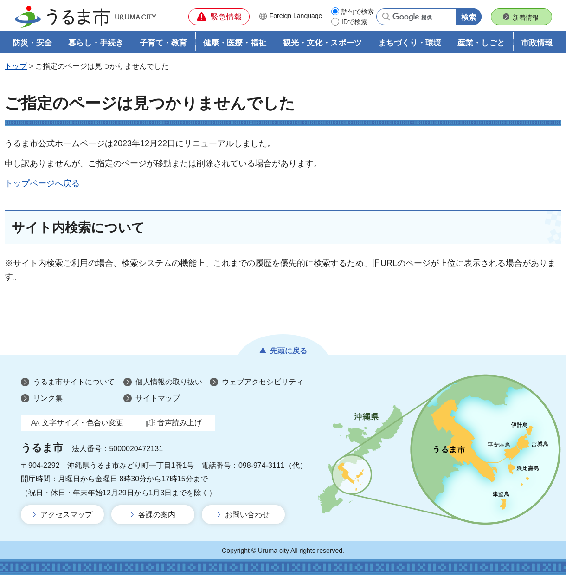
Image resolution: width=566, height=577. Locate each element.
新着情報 (526, 17)
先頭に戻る (288, 353)
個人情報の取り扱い (168, 384)
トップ (16, 68)
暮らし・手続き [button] (95, 44)
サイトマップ (157, 400)
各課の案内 (156, 516)
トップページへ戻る (42, 185)
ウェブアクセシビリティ (262, 384)
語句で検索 (357, 11)
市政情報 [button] (537, 44)
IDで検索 (354, 22)
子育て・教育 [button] (163, 44)
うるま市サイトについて (74, 384)
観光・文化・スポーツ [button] (322, 44)
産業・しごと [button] (481, 44)
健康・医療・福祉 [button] (234, 44)
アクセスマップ (66, 516)
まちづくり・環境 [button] (409, 44)
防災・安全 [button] (32, 44)
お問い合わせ (247, 516)
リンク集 (48, 400)
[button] (219, 16)
